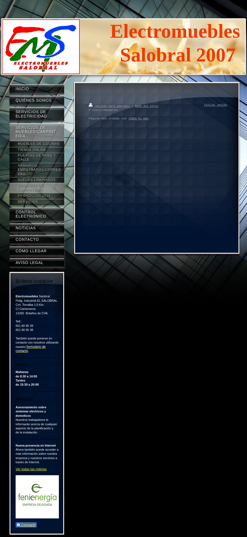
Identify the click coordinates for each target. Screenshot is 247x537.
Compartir (26, 525)
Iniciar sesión (215, 105)
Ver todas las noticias (31, 469)
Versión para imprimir (110, 106)
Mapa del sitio (146, 106)
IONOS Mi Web (138, 119)
